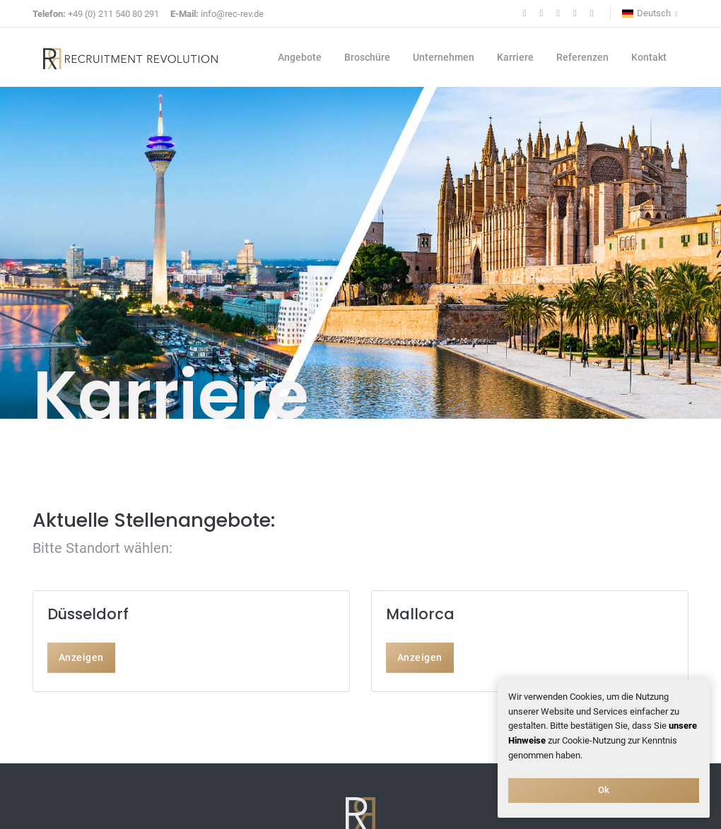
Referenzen (582, 57)
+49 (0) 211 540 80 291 (96, 13)
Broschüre (367, 57)
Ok (604, 790)
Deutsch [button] (646, 14)
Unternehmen (443, 57)
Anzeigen (81, 657)
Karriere (515, 57)
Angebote (300, 57)
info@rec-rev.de (217, 13)
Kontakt (649, 57)
